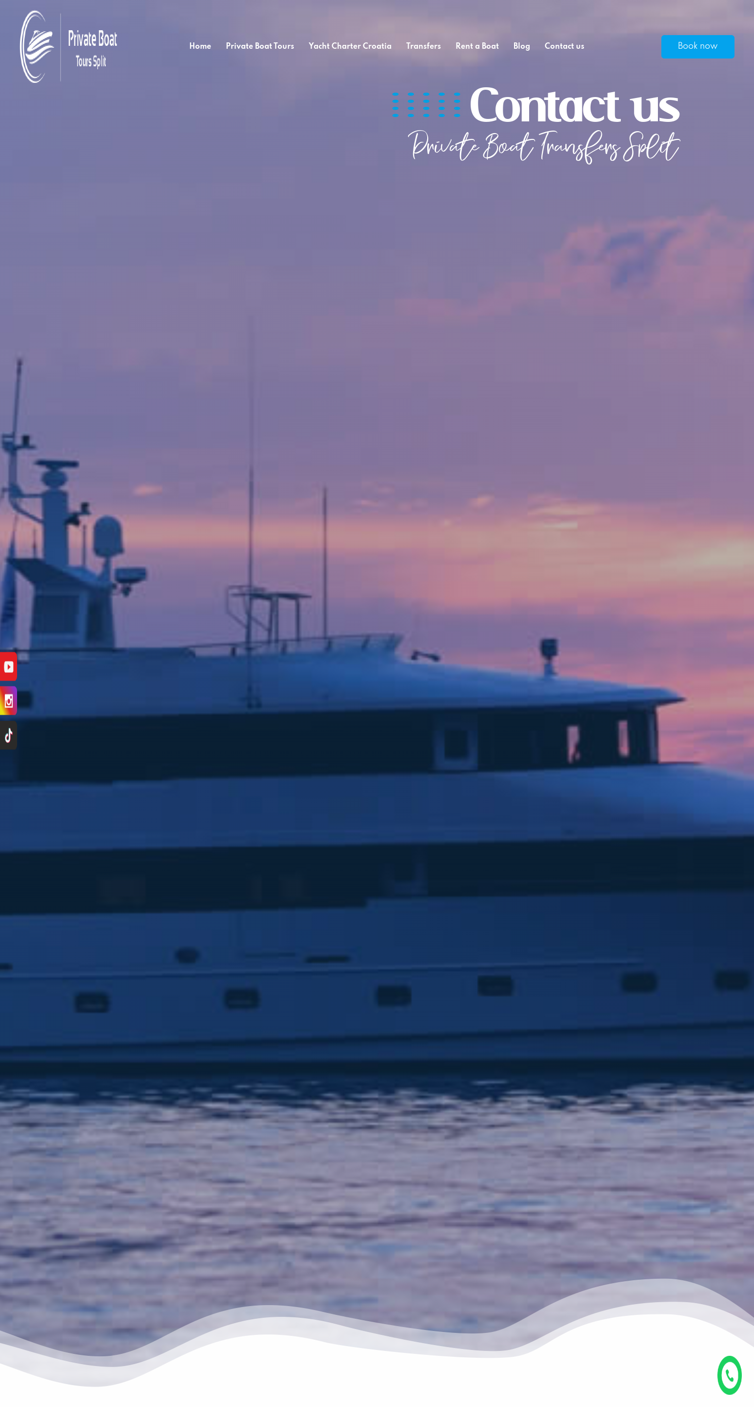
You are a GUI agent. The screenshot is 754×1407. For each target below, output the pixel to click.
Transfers (423, 47)
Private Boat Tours (260, 47)
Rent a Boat (477, 47)
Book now (698, 46)
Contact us (564, 47)
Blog (522, 47)
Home (200, 47)
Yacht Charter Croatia (350, 47)
